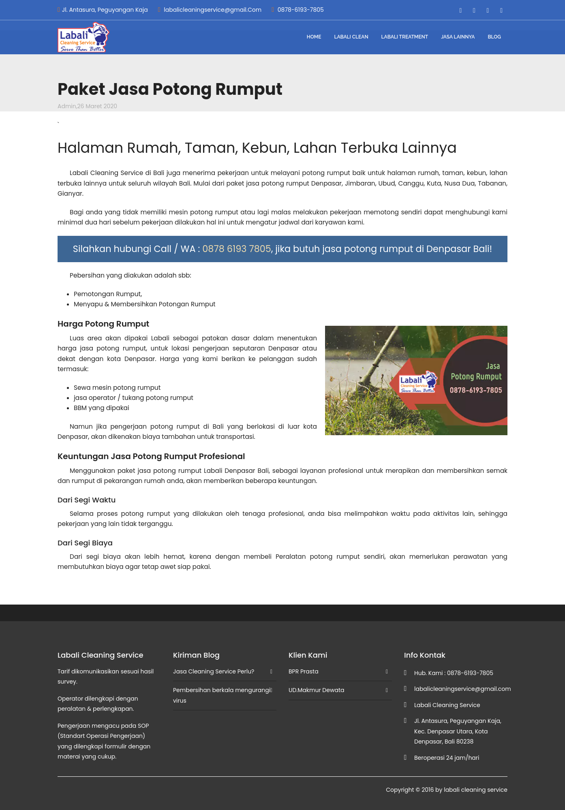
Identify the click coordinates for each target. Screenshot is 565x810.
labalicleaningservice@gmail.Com (209, 10)
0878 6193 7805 (236, 248)
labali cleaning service (475, 790)
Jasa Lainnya (458, 37)
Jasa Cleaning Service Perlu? (213, 671)
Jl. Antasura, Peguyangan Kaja (103, 10)
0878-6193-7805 (298, 10)
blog (494, 37)
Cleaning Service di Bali (127, 173)
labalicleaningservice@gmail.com (462, 689)
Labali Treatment (404, 37)
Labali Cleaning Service (447, 705)
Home (314, 37)
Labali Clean (351, 37)
